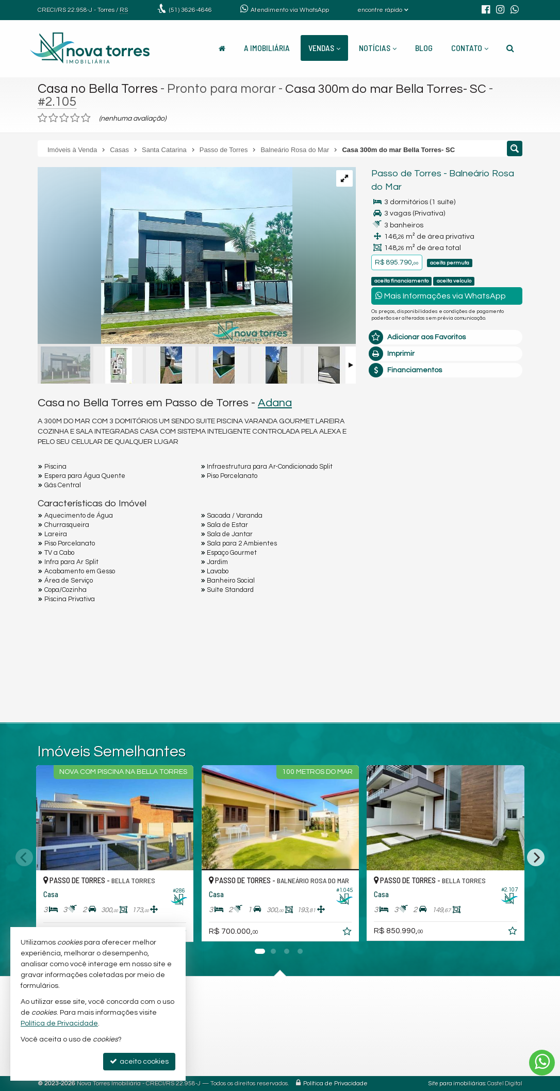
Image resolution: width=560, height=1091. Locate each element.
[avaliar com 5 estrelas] (86, 118)
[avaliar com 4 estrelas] (75, 118)
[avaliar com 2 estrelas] (53, 118)
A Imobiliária (267, 48)
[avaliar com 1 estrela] (42, 118)
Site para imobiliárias (457, 1083)
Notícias (378, 48)
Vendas (324, 48)
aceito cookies (139, 1061)
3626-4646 (190, 10)
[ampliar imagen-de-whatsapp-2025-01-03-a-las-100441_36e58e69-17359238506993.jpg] (165, 256)
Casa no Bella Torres (98, 88)
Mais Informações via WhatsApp (440, 295)
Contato (469, 48)
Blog (424, 48)
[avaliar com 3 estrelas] (64, 118)
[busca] (510, 48)
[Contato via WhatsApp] (542, 1063)
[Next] (536, 857)
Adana (275, 403)
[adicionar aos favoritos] (347, 933)
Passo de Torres (406, 173)
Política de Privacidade (335, 1083)
